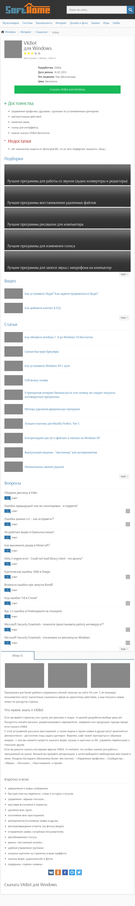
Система (27, 23)
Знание (95, 23)
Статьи (10, 324)
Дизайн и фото (79, 23)
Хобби (116, 23)
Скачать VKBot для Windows (67, 89)
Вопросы (12, 483)
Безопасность (44, 23)
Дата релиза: (45, 72)
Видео (10, 281)
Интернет (61, 23)
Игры (106, 23)
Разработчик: (46, 68)
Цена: (41, 81)
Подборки (13, 159)
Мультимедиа (11, 23)
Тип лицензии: (46, 77)
